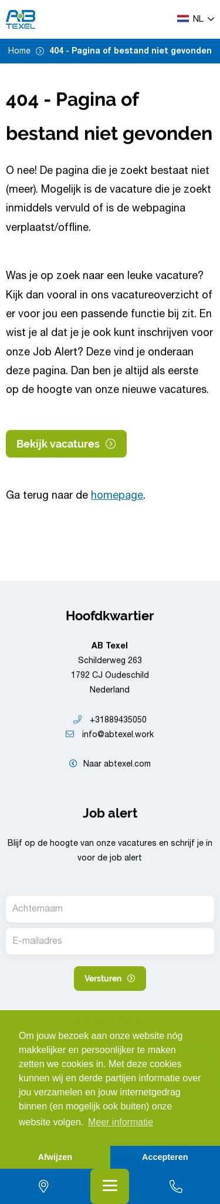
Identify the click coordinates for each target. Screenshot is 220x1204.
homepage (117, 496)
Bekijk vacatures (66, 444)
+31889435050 (110, 721)
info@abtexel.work (110, 735)
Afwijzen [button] (55, 1157)
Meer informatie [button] (120, 1122)
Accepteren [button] (165, 1157)
